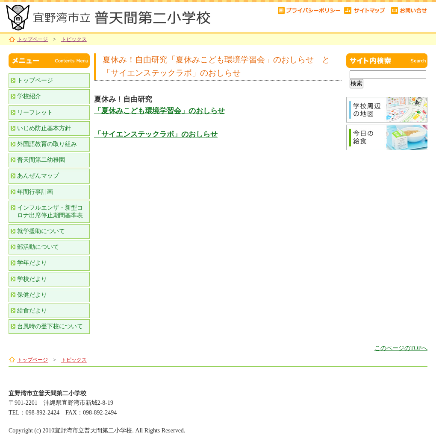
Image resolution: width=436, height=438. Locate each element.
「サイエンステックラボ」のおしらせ (156, 134)
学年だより (32, 263)
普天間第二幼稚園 (41, 160)
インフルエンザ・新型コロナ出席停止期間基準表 (50, 211)
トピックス (74, 39)
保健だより (32, 295)
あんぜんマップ (38, 175)
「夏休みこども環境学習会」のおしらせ (159, 111)
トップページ (32, 39)
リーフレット (35, 112)
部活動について (38, 247)
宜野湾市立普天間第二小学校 (107, 16)
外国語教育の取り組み (47, 144)
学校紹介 (29, 96)
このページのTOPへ (400, 348)
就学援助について (41, 231)
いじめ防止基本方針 (44, 128)
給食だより (32, 310)
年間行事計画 (35, 192)
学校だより (32, 279)
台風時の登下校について (50, 326)
